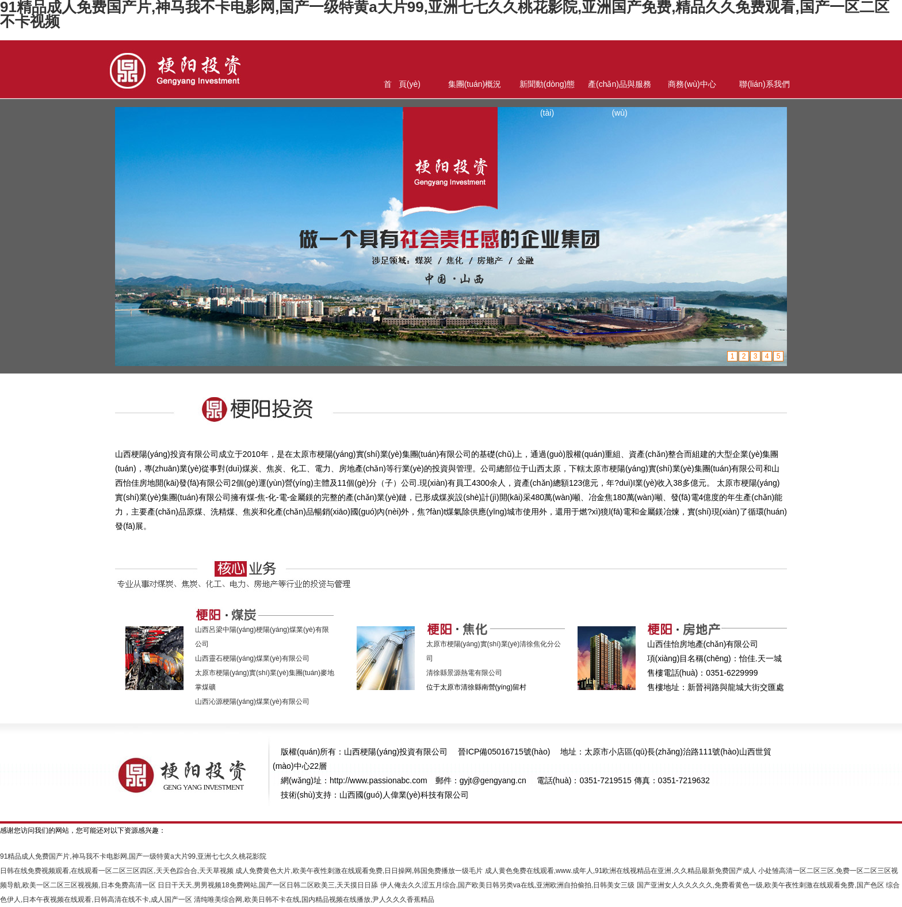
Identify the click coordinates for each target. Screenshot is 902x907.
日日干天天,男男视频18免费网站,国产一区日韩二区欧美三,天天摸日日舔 (268, 885)
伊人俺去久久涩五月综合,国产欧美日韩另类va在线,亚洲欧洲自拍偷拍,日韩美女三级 (507, 885)
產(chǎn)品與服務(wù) (619, 88)
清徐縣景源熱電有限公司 (464, 673)
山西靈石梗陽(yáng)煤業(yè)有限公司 (252, 658)
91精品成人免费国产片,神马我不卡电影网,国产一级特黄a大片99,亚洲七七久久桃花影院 (133, 856)
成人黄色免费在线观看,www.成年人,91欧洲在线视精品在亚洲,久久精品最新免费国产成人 (620, 871)
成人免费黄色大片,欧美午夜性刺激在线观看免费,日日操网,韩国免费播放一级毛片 (359, 871)
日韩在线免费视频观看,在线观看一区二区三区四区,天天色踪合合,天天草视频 (117, 871)
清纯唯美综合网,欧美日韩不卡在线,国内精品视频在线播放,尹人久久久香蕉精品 (314, 899)
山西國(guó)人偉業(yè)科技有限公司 (404, 794)
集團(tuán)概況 (475, 84)
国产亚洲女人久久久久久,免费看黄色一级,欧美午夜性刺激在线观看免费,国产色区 (760, 885)
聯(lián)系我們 (764, 84)
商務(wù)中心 (692, 84)
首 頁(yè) (402, 84)
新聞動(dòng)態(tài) (547, 88)
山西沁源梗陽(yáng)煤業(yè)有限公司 (252, 702)
